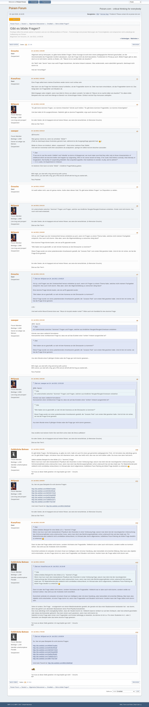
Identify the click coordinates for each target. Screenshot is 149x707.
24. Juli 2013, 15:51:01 (37, 274)
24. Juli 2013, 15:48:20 (37, 232)
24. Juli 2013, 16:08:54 (37, 480)
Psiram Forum (17, 8)
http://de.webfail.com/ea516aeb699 (44, 495)
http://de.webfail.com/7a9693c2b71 (44, 499)
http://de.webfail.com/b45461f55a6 (43, 491)
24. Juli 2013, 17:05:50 (37, 632)
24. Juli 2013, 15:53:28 (37, 320)
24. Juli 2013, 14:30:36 (37, 78)
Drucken (136, 44)
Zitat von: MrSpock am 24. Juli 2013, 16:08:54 (49, 636)
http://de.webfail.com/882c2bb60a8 (58, 506)
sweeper (14, 131)
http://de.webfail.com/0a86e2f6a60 (43, 497)
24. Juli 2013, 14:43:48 (37, 104)
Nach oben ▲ (138, 704)
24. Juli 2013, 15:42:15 (37, 205)
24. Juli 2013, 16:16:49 (37, 522)
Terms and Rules (128, 704)
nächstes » (135, 38)
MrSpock (15, 104)
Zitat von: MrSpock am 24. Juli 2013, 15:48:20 (49, 279)
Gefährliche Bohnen (20, 449)
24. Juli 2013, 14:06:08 (37, 51)
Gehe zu (109, 691)
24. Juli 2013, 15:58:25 (37, 449)
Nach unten (14, 44)
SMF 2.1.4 (10, 704)
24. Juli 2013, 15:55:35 (37, 378)
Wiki (97, 14)
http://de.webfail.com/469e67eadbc (44, 489)
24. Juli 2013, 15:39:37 (37, 186)
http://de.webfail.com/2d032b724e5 (44, 493)
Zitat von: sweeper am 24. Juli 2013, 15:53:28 (49, 383)
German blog (104, 14)
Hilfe (121, 704)
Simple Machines (27, 704)
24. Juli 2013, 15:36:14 (37, 131)
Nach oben (13, 682)
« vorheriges (124, 38)
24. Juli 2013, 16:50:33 (37, 562)
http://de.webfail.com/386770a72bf (43, 502)
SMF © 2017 (18, 704)
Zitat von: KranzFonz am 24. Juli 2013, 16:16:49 (50, 566)
